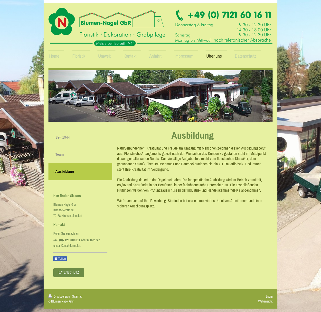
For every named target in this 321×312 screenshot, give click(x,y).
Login (269, 296)
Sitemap (77, 296)
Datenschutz (68, 272)
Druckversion (59, 296)
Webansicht (265, 301)
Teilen (60, 258)
